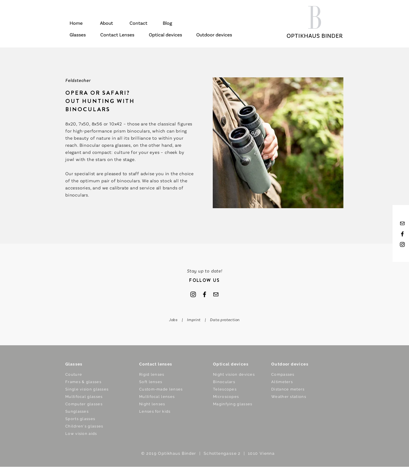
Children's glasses (84, 426)
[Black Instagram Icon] (402, 244)
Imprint (194, 320)
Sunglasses (77, 411)
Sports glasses (80, 419)
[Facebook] (204, 294)
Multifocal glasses (84, 396)
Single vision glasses (86, 389)
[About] (106, 23)
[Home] (76, 23)
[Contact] (138, 23)
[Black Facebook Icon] (402, 234)
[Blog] (167, 23)
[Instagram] (193, 294)
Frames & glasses (83, 382)
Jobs (174, 320)
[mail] (402, 223)
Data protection (225, 320)
